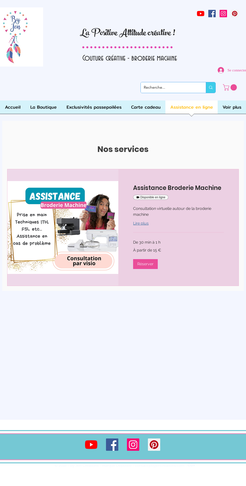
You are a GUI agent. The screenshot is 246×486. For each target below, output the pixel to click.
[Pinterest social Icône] (234, 13)
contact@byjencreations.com (159, 465)
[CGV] (191, 465)
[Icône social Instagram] (223, 13)
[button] (145, 264)
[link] (230, 87)
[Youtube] (200, 13)
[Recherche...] (169, 87)
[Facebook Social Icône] (212, 13)
